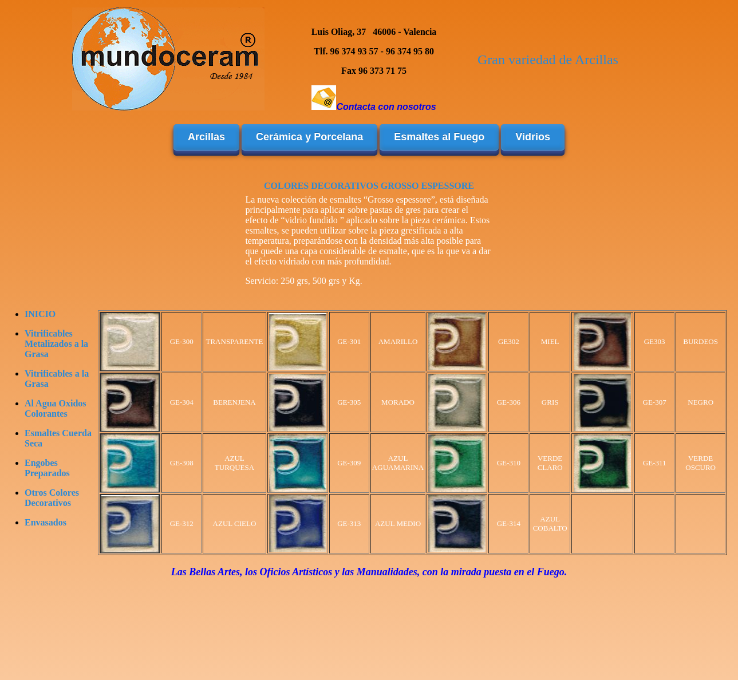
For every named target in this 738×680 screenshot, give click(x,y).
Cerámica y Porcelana (309, 137)
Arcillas (206, 137)
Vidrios (532, 137)
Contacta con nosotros (386, 107)
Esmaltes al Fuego (439, 137)
